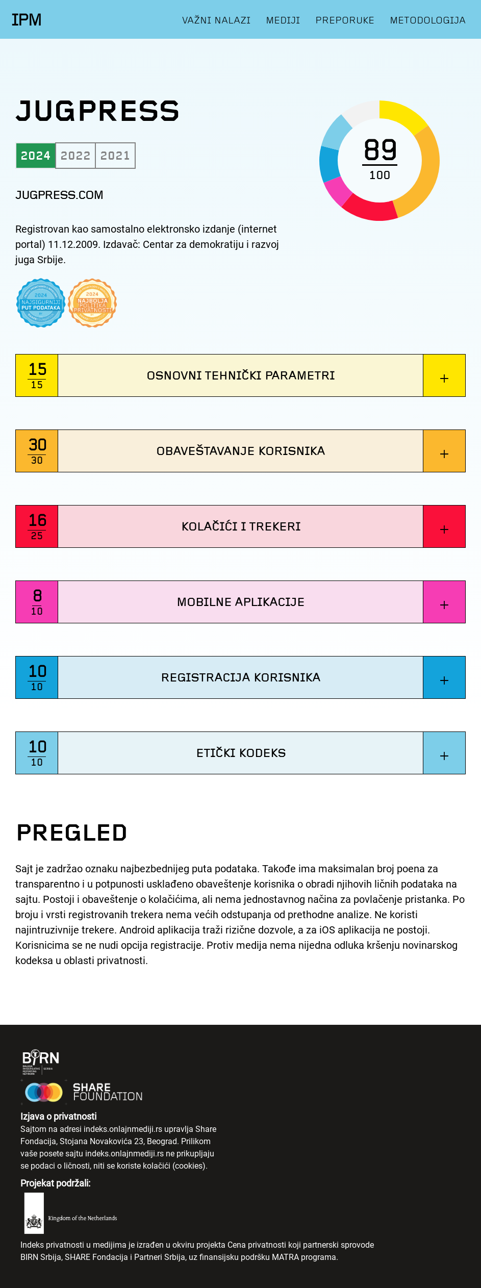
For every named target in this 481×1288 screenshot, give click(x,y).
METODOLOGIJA (428, 20)
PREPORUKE (344, 20)
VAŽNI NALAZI (216, 20)
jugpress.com (59, 195)
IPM (26, 20)
